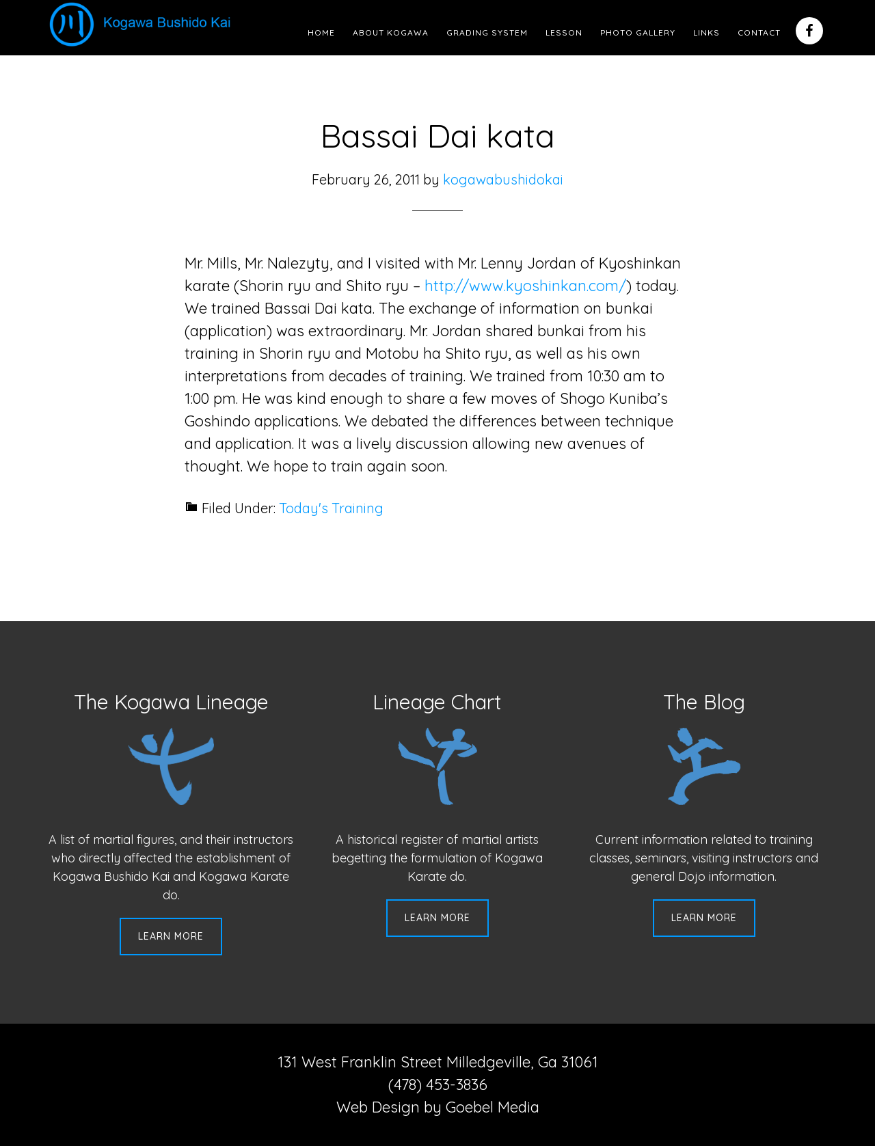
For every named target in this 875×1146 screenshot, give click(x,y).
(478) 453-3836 (437, 1084)
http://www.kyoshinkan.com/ (525, 285)
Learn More (171, 936)
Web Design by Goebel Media (437, 1107)
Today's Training (331, 508)
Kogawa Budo (143, 24)
